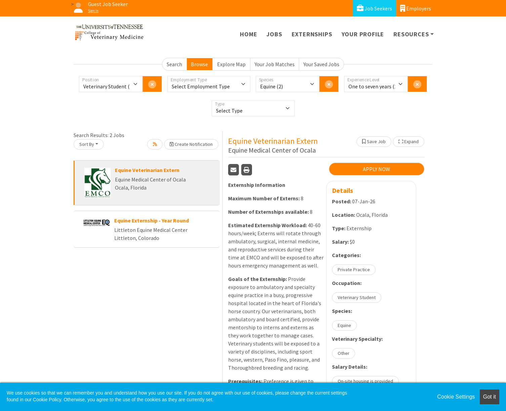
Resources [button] (411, 34)
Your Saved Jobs (321, 64)
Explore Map (231, 64)
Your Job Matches (275, 64)
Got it (489, 397)
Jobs (274, 34)
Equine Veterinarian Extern (147, 170)
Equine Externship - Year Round (151, 220)
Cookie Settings (456, 397)
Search (174, 64)
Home (248, 34)
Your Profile (363, 34)
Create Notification (191, 144)
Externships (312, 34)
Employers (415, 8)
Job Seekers (374, 8)
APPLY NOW (376, 169)
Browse (199, 64)
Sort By (86, 144)
